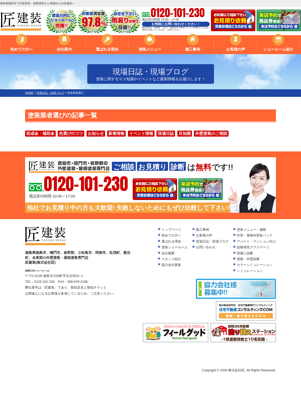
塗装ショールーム (175, 247)
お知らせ (96, 133)
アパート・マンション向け (256, 241)
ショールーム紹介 (278, 49)
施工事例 (192, 49)
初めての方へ (21, 49)
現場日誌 (166, 133)
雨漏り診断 (245, 253)
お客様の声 (235, 49)
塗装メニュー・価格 (251, 229)
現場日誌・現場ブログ (212, 241)
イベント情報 (141, 133)
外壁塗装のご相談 (211, 133)
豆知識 (185, 133)
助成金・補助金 (40, 133)
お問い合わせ (205, 247)
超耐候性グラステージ (253, 247)
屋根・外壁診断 (248, 259)
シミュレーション (250, 271)
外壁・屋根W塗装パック (254, 235)
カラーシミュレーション (255, 265)
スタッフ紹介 (171, 259)
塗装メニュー (150, 49)
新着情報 (116, 133)
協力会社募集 (171, 265)
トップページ (171, 229)
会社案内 (64, 49)
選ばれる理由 (107, 49)
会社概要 (168, 253)
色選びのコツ (71, 133)
